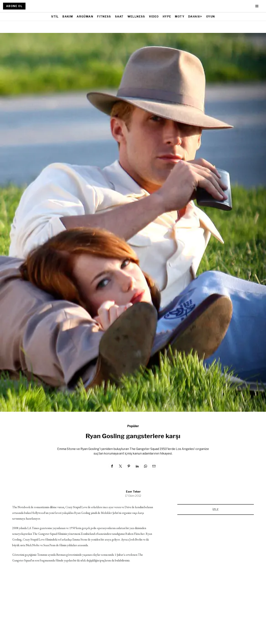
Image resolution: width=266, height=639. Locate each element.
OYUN (210, 16)
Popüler (133, 426)
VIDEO (154, 16)
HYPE (167, 16)
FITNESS (104, 16)
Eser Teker (133, 491)
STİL (55, 16)
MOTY (179, 16)
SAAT (119, 16)
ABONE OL (14, 6)
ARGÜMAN (85, 16)
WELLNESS (136, 16)
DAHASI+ (195, 16)
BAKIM (67, 16)
